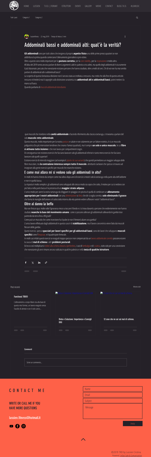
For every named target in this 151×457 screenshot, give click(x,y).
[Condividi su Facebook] (25, 262)
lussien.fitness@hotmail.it (24, 418)
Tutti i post (14, 17)
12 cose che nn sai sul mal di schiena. (119, 319)
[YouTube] (11, 426)
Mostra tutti (137, 286)
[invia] (133, 423)
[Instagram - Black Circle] (23, 426)
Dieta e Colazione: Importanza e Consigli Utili (75, 321)
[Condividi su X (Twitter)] (32, 262)
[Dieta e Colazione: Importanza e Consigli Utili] (75, 303)
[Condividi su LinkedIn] (39, 262)
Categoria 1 (26, 17)
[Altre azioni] (125, 36)
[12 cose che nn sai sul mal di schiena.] (120, 303)
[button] (137, 17)
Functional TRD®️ (21, 296)
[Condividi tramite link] (46, 262)
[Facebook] (17, 426)
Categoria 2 (38, 17)
